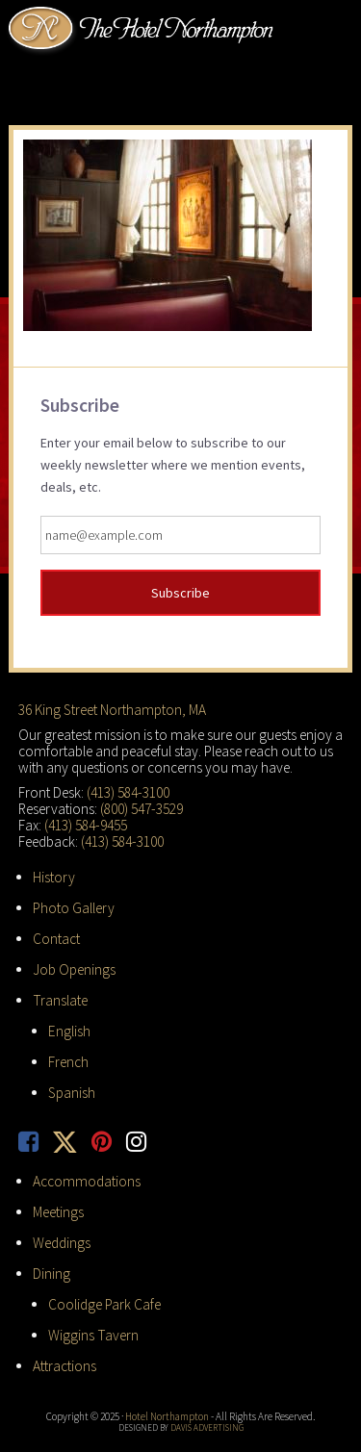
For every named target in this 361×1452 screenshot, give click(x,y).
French (68, 1062)
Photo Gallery (74, 908)
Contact (56, 939)
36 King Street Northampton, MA (112, 710)
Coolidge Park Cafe (104, 1304)
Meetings (58, 1212)
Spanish (71, 1092)
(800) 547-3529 (141, 809)
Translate (60, 1000)
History (54, 877)
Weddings (61, 1243)
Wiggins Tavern (93, 1335)
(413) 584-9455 (85, 825)
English (69, 1031)
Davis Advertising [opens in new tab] (207, 1427)
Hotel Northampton (143, 30)
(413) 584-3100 (128, 792)
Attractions (64, 1366)
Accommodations (87, 1181)
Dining (51, 1273)
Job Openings (74, 969)
